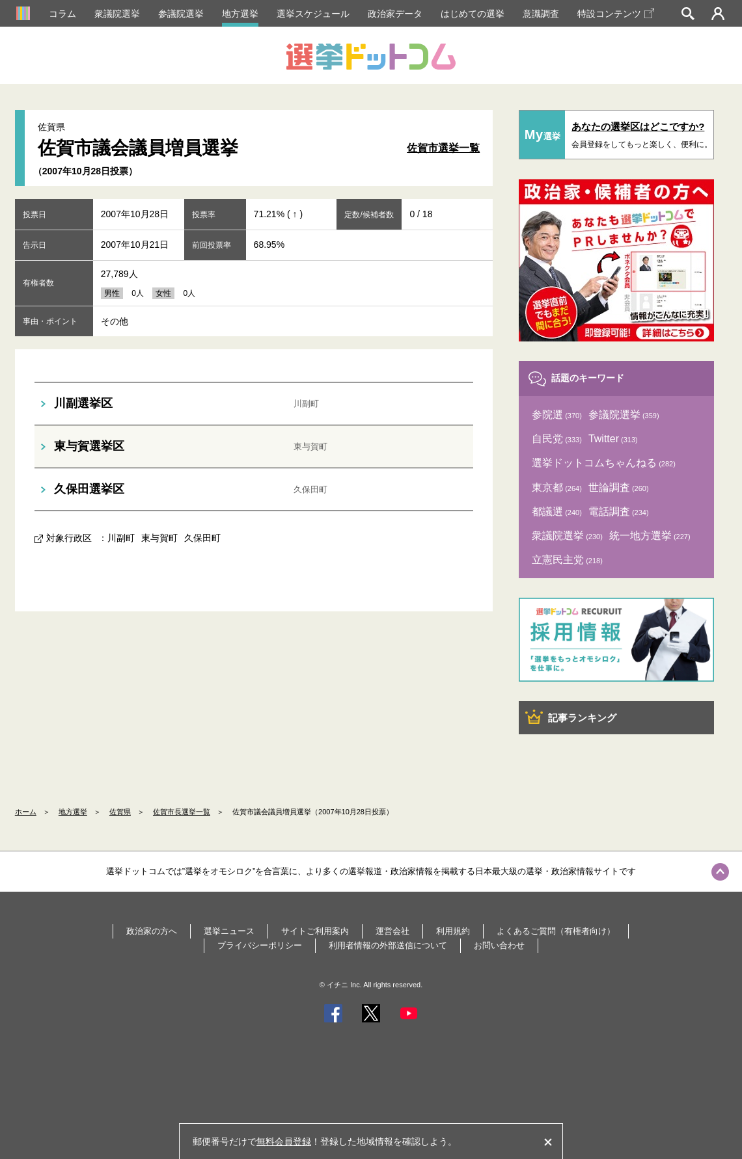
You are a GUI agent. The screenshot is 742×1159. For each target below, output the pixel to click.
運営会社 (392, 931)
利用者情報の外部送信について (388, 945)
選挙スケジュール (313, 13)
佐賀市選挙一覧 (443, 147)
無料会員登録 (283, 1141)
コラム (62, 13)
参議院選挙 (181, 13)
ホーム (25, 812)
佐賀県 (120, 812)
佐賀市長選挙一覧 (181, 812)
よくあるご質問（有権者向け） (556, 931)
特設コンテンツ (615, 13)
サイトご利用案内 (315, 931)
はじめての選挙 (472, 13)
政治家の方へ (151, 931)
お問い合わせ (499, 945)
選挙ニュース (229, 931)
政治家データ (395, 13)
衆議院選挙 (117, 13)
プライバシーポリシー (259, 945)
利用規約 (453, 931)
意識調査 (541, 13)
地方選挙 (240, 13)
